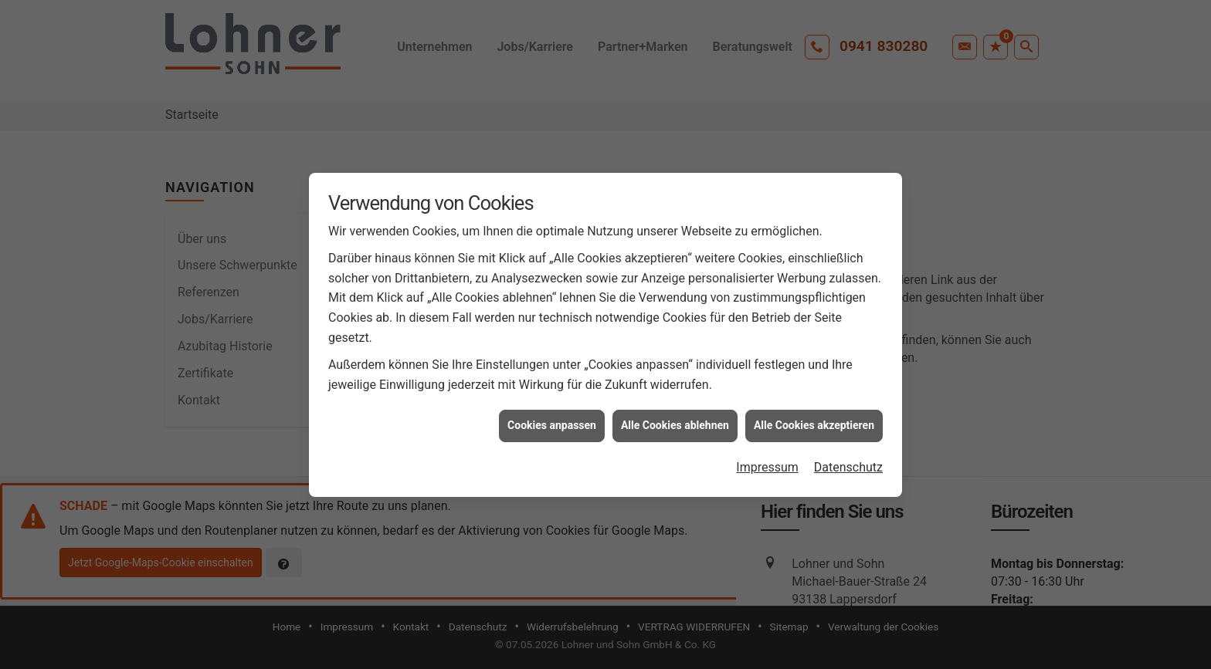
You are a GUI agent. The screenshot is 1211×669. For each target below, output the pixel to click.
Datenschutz (848, 465)
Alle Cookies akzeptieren (814, 424)
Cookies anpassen (551, 424)
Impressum (767, 465)
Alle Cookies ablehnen (675, 424)
